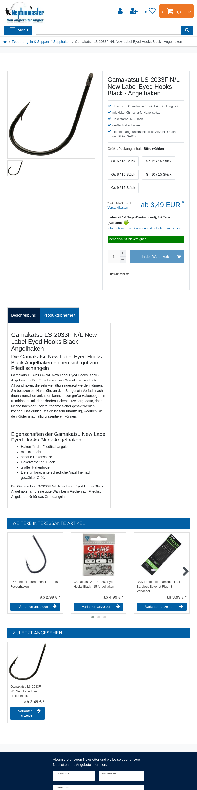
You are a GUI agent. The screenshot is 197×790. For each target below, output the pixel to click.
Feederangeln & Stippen (30, 42)
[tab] (23, 315)
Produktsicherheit (60, 315)
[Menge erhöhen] (123, 253)
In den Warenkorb (161, 257)
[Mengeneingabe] (114, 256)
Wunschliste (120, 274)
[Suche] (187, 30)
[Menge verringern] (123, 260)
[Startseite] (5, 42)
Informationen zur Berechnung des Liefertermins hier (144, 228)
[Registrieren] (134, 11)
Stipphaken (62, 42)
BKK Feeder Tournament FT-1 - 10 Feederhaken (34, 584)
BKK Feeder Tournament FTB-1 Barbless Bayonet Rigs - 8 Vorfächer (158, 586)
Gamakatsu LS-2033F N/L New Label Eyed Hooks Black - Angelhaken (25, 691)
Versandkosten (118, 207)
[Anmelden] (120, 11)
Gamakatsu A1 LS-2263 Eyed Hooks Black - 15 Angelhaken (94, 584)
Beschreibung (23, 315)
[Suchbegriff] (108, 30)
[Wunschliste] (150, 11)
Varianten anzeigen (38, 606)
